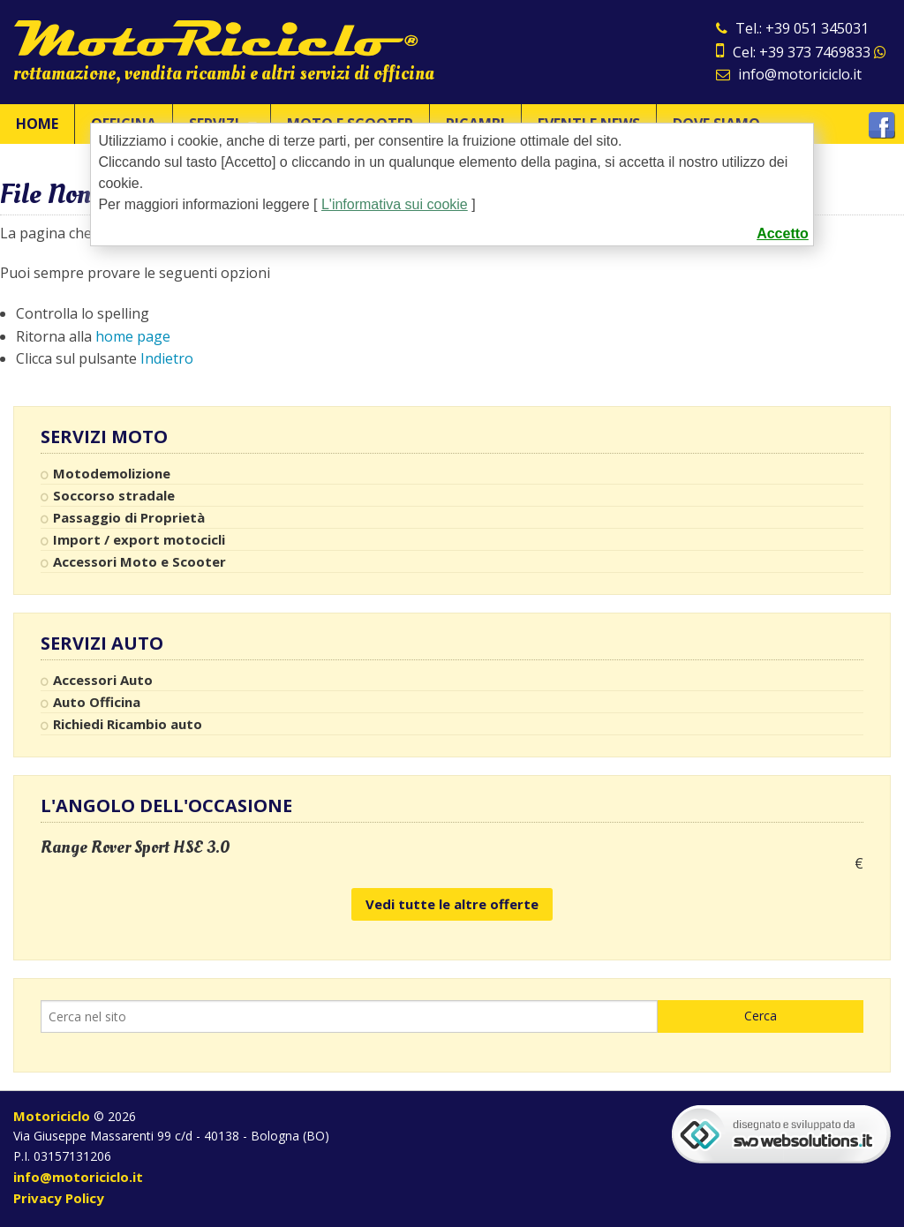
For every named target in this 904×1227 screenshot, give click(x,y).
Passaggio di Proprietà (129, 517)
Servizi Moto (104, 437)
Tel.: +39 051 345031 (792, 28)
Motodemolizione (111, 473)
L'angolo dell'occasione (166, 805)
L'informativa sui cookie (394, 204)
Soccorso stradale (114, 495)
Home (37, 123)
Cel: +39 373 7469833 (801, 52)
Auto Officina (96, 702)
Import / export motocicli (139, 539)
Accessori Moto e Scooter (139, 561)
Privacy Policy (58, 1198)
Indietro (166, 358)
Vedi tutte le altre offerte (452, 904)
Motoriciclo (51, 1116)
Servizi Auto (102, 643)
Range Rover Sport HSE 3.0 (135, 847)
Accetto (783, 233)
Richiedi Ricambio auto (127, 724)
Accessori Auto (103, 680)
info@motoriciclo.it (789, 74)
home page (132, 336)
